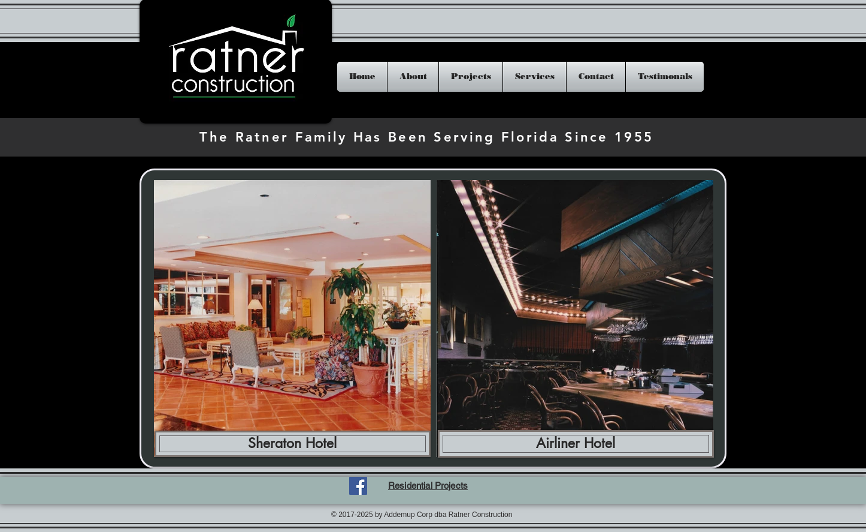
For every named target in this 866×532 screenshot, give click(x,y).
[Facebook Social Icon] (358, 486)
